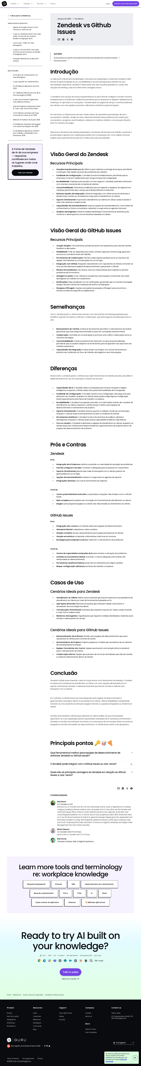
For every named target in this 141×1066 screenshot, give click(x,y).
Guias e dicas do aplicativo (33, 995)
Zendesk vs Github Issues (54, 995)
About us (88, 1016)
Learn (35, 1013)
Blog (34, 1029)
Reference (37, 1020)
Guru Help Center (65, 1013)
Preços (53, 4)
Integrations (11, 1020)
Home (9, 995)
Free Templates (91, 1032)
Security (62, 1020)
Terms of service (13, 1059)
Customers (37, 1016)
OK (135, 1058)
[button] (15, 4)
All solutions (11, 1026)
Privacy (40, 1059)
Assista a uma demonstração (125, 4)
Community (37, 1026)
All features (11, 1023)
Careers (88, 1013)
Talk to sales (115, 1013)
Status (61, 1016)
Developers (37, 1023)
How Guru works (13, 1016)
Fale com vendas (25, 173)
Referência (17, 995)
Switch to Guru (90, 1029)
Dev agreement (28, 1059)
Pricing (9, 1013)
